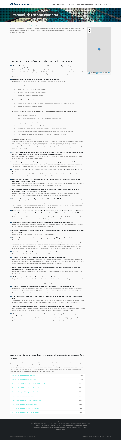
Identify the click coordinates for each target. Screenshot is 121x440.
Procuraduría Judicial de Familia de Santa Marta (25, 408)
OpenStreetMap (99, 72)
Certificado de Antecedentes (85, 4)
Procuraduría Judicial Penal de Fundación (23, 375)
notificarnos (64, 427)
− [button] (89, 31)
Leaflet (89, 72)
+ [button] (89, 29)
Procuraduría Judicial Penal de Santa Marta (24, 379)
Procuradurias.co (21, 4)
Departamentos (61, 4)
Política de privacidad (93, 436)
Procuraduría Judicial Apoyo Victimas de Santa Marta (27, 388)
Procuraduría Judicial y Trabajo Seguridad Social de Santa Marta (30, 384)
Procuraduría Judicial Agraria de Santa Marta (24, 404)
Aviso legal (83, 436)
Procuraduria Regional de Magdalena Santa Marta (26, 392)
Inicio (53, 4)
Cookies (102, 436)
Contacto (98, 4)
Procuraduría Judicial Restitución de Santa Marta (25, 412)
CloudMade (96, 73)
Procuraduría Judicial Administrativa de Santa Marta (26, 400)
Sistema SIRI (71, 4)
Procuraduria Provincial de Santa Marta (23, 396)
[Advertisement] (47, 46)
